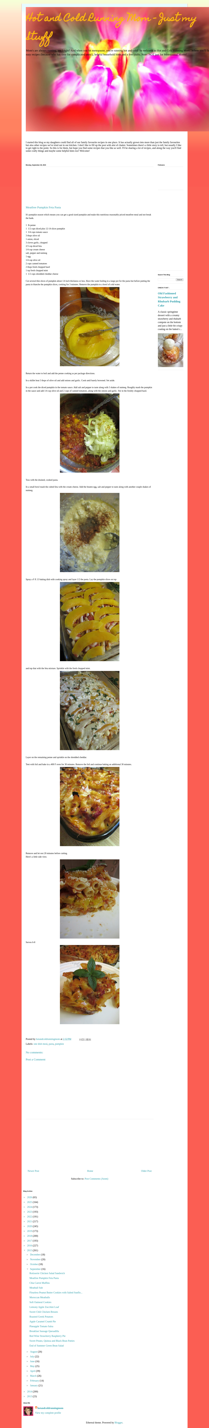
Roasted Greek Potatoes (41, 1316)
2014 (30, 1391)
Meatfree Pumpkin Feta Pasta (44, 1278)
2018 (30, 1235)
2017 (30, 1240)
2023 (30, 1211)
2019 (30, 1231)
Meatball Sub (36, 1287)
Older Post (146, 1171)
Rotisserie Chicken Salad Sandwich (47, 1273)
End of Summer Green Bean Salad (47, 1345)
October (34, 1264)
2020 (30, 1226)
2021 (30, 1221)
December (35, 1254)
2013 (30, 1396)
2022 (30, 1216)
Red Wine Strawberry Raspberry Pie (48, 1336)
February (35, 1380)
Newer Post (33, 1171)
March (33, 1375)
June (32, 1361)
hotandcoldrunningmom (50, 1408)
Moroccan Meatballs (40, 1297)
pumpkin (59, 1043)
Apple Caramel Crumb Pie (43, 1321)
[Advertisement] (90, 187)
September (35, 1269)
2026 (30, 1197)
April (33, 1371)
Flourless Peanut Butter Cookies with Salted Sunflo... (56, 1292)
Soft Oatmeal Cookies (40, 1302)
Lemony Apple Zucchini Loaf (44, 1307)
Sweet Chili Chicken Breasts (44, 1311)
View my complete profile (48, 1412)
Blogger (118, 1422)
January (34, 1385)
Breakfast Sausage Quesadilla (44, 1331)
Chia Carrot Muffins (40, 1283)
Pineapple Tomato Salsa (41, 1326)
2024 (30, 1207)
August (34, 1351)
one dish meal (40, 1043)
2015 (30, 1250)
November (35, 1259)
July (32, 1356)
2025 (30, 1202)
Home (90, 1171)
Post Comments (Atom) (96, 1178)
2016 (30, 1245)
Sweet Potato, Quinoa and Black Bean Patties (52, 1340)
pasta (51, 1043)
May (32, 1366)
